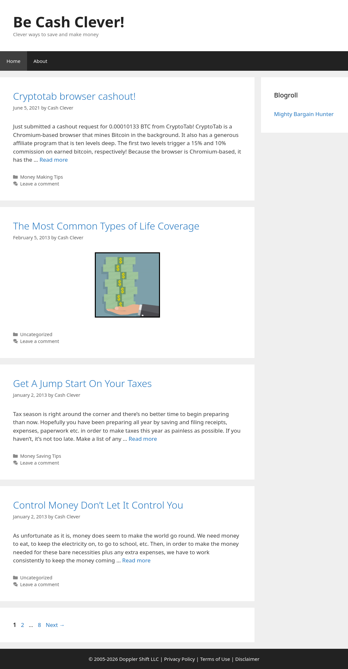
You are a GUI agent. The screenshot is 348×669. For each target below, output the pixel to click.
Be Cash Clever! (68, 22)
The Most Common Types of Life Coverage (106, 225)
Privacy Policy (179, 659)
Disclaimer (247, 659)
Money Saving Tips (40, 456)
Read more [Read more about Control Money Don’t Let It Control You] (136, 560)
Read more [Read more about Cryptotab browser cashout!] (53, 159)
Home (14, 61)
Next (55, 625)
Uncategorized (36, 334)
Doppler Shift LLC (139, 659)
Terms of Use (215, 659)
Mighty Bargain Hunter (304, 114)
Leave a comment (39, 184)
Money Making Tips (41, 177)
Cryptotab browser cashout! (74, 96)
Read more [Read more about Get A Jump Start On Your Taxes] (143, 438)
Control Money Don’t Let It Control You (98, 505)
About (41, 61)
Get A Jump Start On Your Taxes (82, 383)
